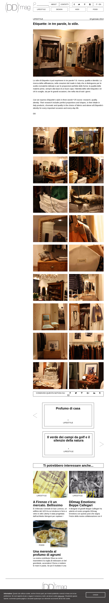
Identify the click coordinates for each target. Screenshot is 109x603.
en (100, 4)
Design (59, 9)
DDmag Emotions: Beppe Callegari (82, 503)
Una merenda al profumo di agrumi (47, 553)
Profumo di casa (68, 408)
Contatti (65, 4)
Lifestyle (41, 9)
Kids (77, 9)
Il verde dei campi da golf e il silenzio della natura (68, 438)
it (96, 4)
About (54, 4)
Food (95, 9)
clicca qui (61, 597)
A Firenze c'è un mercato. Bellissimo (48, 503)
